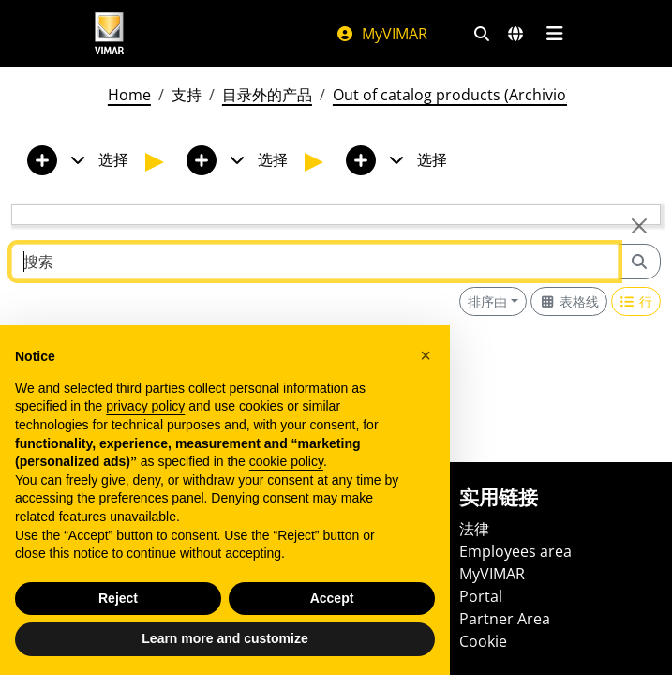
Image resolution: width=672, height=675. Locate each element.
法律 (474, 528)
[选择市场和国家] (515, 33)
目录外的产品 (267, 94)
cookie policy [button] (286, 461)
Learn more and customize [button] (224, 638)
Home (129, 94)
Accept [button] (332, 598)
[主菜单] (555, 33)
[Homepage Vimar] (110, 33)
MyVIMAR (381, 33)
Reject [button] (118, 598)
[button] (426, 355)
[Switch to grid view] (568, 301)
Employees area (515, 551)
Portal (480, 596)
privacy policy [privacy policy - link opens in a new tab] (145, 405)
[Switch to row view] (636, 301)
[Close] (639, 226)
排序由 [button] (487, 301)
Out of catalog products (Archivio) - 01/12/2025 (497, 94)
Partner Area (504, 618)
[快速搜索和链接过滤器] (481, 33)
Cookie (483, 641)
